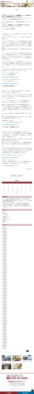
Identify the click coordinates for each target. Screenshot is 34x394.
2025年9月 (5, 237)
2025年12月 (5, 232)
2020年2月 (5, 335)
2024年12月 (5, 250)
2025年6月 (5, 241)
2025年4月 (5, 244)
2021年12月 (5, 302)
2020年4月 (5, 332)
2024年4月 (5, 262)
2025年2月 (5, 247)
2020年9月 (5, 324)
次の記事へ (20, 175)
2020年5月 (5, 330)
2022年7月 (5, 292)
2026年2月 (5, 229)
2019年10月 (5, 340)
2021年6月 (5, 311)
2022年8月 (5, 291)
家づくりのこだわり (6, 219)
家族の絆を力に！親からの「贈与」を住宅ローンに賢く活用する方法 (15, 202)
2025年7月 (5, 240)
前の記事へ (14, 175)
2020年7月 (5, 327)
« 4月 (17, 193)
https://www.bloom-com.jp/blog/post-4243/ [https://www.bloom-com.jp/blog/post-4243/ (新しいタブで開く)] (10, 83)
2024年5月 (5, 260)
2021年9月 (5, 307)
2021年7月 (5, 310)
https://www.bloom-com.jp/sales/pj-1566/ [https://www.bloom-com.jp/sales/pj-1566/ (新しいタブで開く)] (10, 124)
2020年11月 (5, 321)
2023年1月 (5, 283)
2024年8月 (5, 256)
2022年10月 (5, 288)
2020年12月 (5, 320)
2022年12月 (5, 285)
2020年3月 (5, 333)
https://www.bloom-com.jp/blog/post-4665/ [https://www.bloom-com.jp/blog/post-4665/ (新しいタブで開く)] (10, 77)
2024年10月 (5, 253)
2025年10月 (5, 235)
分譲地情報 (5, 217)
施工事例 (4, 220)
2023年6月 (5, 276)
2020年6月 (5, 329)
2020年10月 (5, 323)
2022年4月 (5, 297)
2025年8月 (5, 238)
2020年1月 (5, 336)
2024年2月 (5, 264)
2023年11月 (5, 269)
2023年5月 (5, 278)
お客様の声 (5, 213)
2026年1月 (5, 231)
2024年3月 (5, 263)
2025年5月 (5, 243)
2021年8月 (5, 308)
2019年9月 (5, 342)
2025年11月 (5, 234)
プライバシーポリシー (17, 386)
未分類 (4, 222)
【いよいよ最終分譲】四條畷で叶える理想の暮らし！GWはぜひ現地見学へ (16, 198)
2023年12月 (5, 267)
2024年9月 (5, 254)
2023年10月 (5, 270)
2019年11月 (5, 339)
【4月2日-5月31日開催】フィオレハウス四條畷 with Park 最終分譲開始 (16, 204)
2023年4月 (5, 279)
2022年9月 (5, 289)
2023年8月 (5, 273)
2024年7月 (5, 257)
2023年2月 (5, 282)
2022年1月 (5, 301)
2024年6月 (5, 259)
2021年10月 (5, 305)
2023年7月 (5, 275)
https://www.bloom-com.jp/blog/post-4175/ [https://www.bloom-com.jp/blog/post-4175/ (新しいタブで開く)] (10, 157)
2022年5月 (5, 295)
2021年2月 (5, 317)
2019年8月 (5, 343)
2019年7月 (5, 345)
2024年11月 (5, 251)
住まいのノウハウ (6, 216)
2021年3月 (5, 316)
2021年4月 (5, 314)
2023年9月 (5, 272)
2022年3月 (5, 298)
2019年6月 (5, 346)
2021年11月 (5, 304)
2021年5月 (5, 313)
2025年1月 (5, 248)
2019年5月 (5, 348)
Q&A (3, 211)
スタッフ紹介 (5, 214)
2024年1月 (5, 266)
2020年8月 (5, 326)
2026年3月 (5, 228)
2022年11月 (5, 286)
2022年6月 (5, 294)
